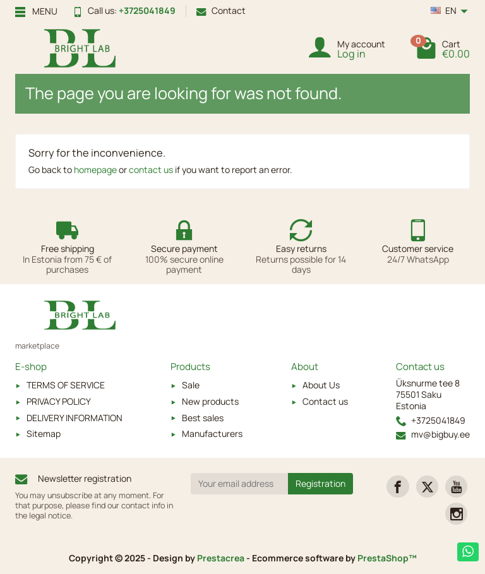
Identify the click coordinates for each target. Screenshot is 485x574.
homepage (95, 170)
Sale (191, 385)
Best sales (203, 418)
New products (210, 401)
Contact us (325, 401)
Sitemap (44, 433)
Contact (221, 10)
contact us (151, 170)
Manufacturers (212, 433)
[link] (397, 486)
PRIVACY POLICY (59, 401)
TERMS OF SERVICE (66, 385)
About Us (321, 385)
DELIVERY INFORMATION (75, 418)
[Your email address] (240, 483)
